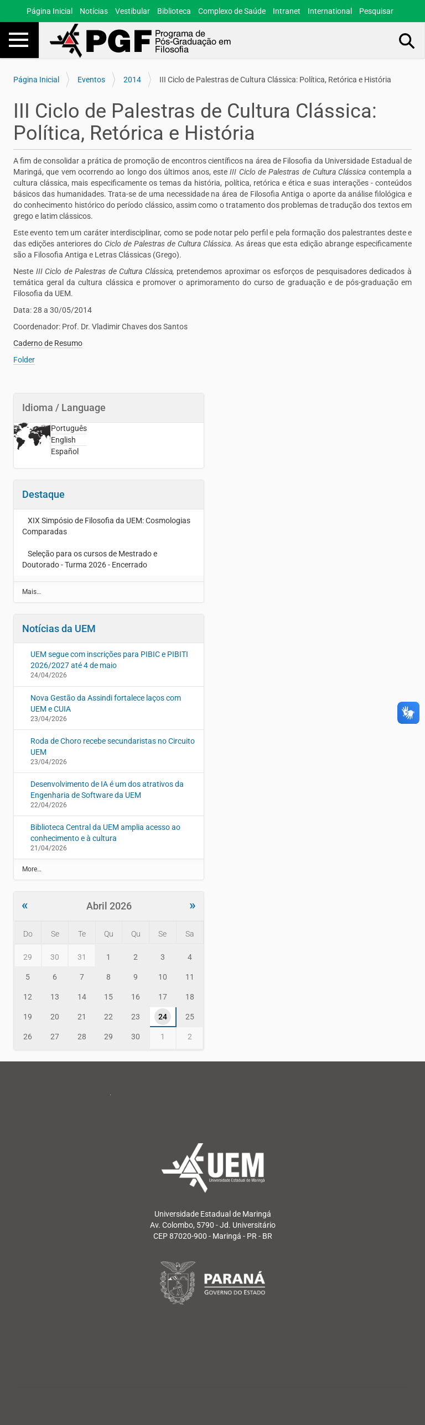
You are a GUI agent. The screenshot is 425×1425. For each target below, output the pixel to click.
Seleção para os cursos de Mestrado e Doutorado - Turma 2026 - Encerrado (89, 559)
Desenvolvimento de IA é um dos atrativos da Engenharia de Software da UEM (107, 790)
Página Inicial (49, 11)
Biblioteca (174, 11)
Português (69, 428)
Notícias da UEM (59, 628)
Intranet (286, 11)
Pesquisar (376, 11)
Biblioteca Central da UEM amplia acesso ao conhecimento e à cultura (105, 833)
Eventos (91, 79)
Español (65, 451)
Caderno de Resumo (47, 343)
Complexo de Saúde (232, 11)
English (63, 439)
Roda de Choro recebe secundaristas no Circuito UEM (112, 746)
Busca (407, 40)
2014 (132, 79)
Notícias (94, 11)
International (330, 11)
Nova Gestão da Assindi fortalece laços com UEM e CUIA (105, 703)
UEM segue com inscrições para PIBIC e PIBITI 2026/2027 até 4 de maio (109, 660)
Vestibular (132, 11)
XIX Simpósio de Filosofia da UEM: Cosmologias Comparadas (106, 526)
